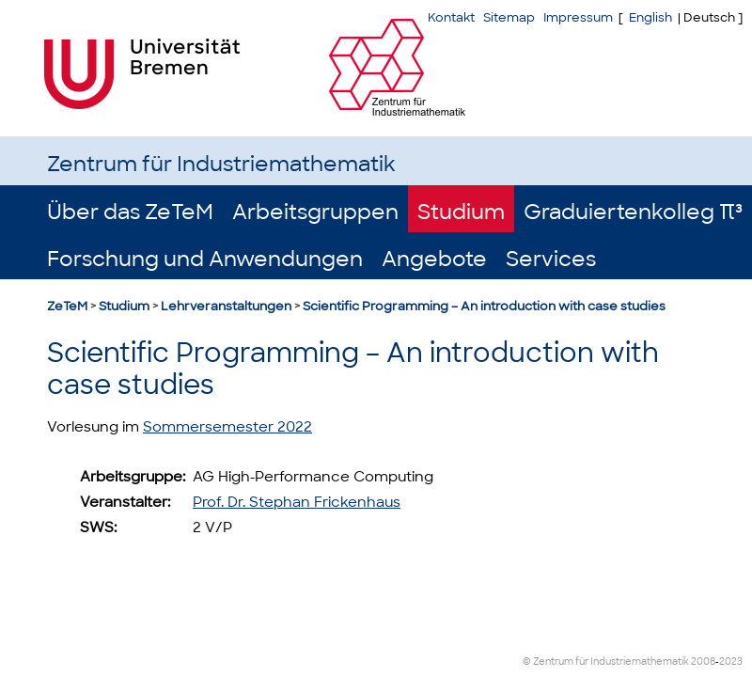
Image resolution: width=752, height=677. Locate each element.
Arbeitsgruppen (315, 212)
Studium (461, 212)
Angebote (434, 259)
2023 (731, 661)
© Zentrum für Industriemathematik (606, 661)
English (650, 17)
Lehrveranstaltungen (226, 306)
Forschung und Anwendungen (205, 259)
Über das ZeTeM (130, 212)
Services (551, 259)
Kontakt (451, 17)
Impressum (578, 17)
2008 (703, 661)
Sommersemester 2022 (227, 426)
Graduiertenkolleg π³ (633, 212)
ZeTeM (67, 306)
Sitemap (509, 17)
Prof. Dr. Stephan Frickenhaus (296, 502)
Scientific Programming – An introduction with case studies (484, 306)
